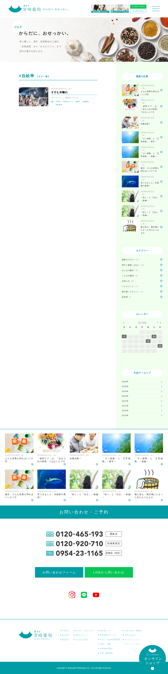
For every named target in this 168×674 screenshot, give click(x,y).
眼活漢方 (64, 635)
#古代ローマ (68, 102)
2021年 (125, 406)
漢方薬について (105, 631)
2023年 (125, 396)
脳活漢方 (64, 639)
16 (148, 341)
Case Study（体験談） (133, 631)
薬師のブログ (71, 98)
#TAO (58, 102)
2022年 (125, 401)
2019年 (125, 415)
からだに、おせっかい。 (84, 631)
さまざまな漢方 (81, 639)
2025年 (125, 386)
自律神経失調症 (105, 648)
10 (154, 336)
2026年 (125, 382)
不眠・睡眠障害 (105, 653)
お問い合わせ (138, 11)
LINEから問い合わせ (108, 572)
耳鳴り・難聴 (104, 644)
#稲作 (77, 102)
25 (160, 346)
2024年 (125, 391)
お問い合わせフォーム (59, 572)
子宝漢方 (64, 631)
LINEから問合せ (138, 6)
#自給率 (59, 105)
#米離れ (86, 102)
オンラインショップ (132, 639)
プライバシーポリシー (133, 644)
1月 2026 (142, 322)
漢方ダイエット (81, 635)
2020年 (125, 410)
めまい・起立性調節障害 (109, 639)
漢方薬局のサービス (107, 635)
